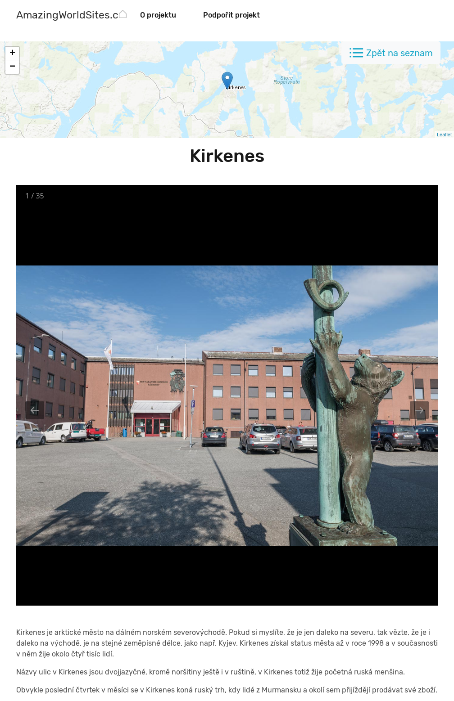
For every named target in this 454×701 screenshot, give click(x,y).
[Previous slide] (34, 410)
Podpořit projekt (231, 15)
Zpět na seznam (399, 53)
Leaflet (444, 134)
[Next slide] (419, 410)
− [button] (12, 67)
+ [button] (12, 53)
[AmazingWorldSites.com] (74, 16)
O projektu (158, 15)
